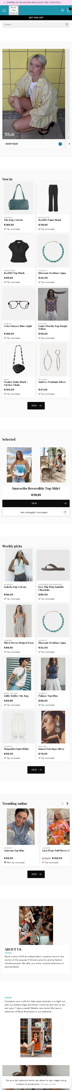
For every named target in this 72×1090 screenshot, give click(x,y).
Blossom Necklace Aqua (52, 273)
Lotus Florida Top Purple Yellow (53, 327)
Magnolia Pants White (16, 748)
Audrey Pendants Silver (52, 382)
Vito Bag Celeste (13, 219)
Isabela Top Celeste (15, 586)
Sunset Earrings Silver (51, 748)
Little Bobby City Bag (16, 695)
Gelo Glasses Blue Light (18, 326)
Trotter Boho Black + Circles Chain (16, 383)
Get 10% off (36, 17)
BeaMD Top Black (14, 273)
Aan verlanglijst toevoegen (43, 512)
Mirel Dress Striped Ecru (18, 642)
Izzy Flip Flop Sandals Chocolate (51, 588)
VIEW (36, 405)
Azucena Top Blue (14, 850)
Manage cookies (48, 1084)
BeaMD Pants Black (49, 219)
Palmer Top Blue (48, 695)
